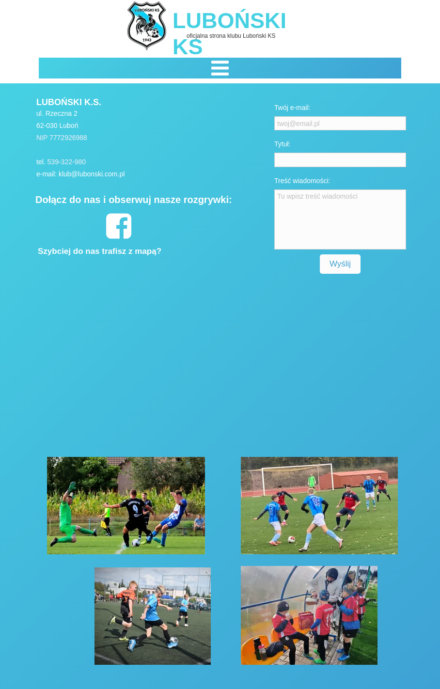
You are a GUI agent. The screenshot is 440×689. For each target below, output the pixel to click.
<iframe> (152, 357)
